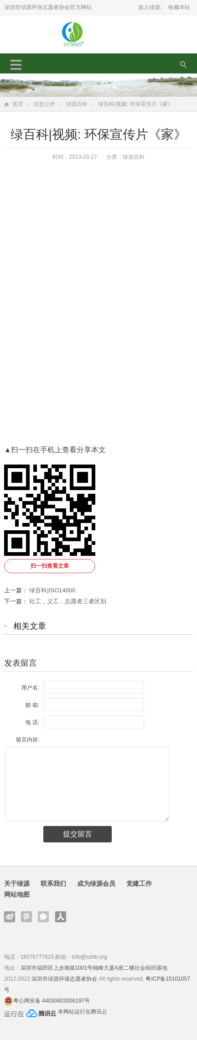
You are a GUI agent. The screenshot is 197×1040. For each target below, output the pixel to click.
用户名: (30, 688)
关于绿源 (17, 883)
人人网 (60, 916)
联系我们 (53, 883)
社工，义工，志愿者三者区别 (67, 601)
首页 (17, 104)
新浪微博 (9, 916)
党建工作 (139, 883)
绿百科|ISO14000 (52, 590)
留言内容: (27, 740)
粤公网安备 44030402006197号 (51, 1001)
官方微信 (43, 916)
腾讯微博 (26, 916)
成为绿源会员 (96, 883)
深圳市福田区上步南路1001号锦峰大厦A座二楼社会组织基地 (94, 968)
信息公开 (44, 104)
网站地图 (17, 894)
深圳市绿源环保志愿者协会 (64, 979)
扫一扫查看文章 (50, 566)
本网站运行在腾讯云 (82, 1012)
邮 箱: (33, 705)
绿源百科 (77, 104)
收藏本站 (179, 7)
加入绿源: (149, 7)
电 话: (33, 722)
